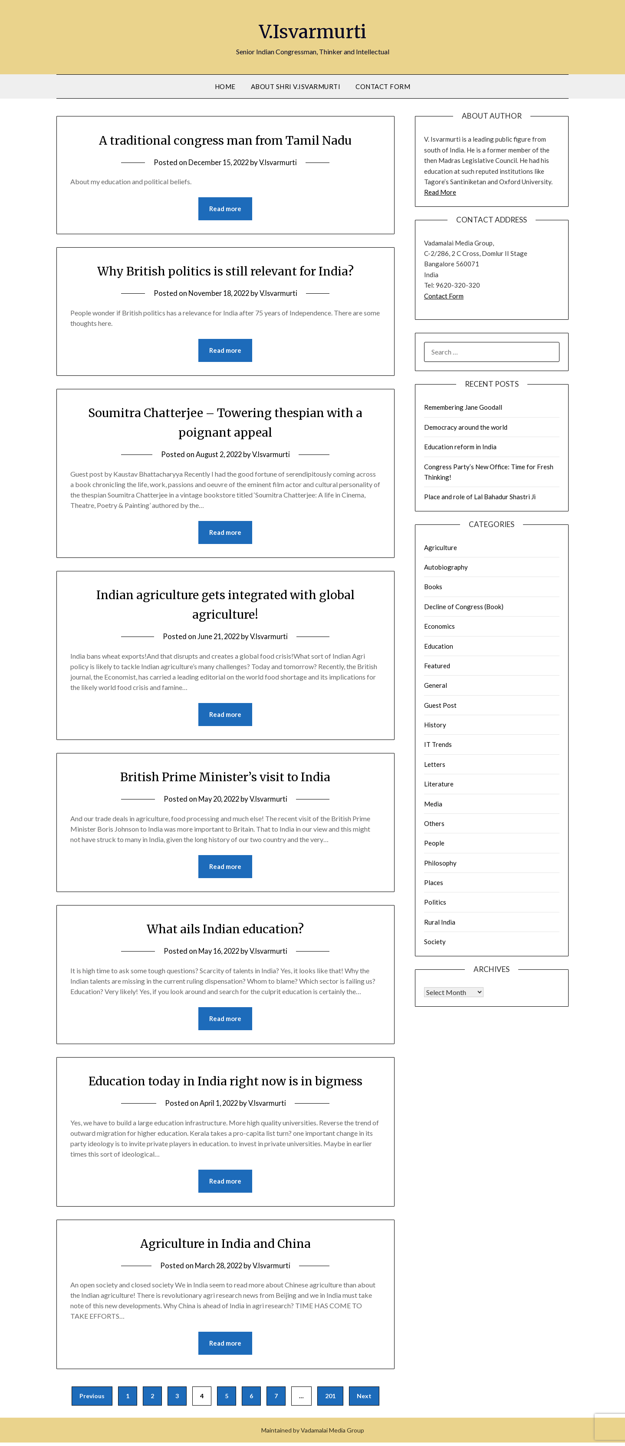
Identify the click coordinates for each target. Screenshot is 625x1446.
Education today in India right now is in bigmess (225, 1083)
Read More (440, 192)
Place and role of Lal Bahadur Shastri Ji (480, 497)
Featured (437, 666)
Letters (434, 764)
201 (330, 1399)
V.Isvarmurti (312, 31)
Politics (435, 902)
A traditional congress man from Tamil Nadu (225, 140)
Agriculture (440, 547)
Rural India (439, 922)
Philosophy (440, 863)
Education (438, 646)
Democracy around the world (465, 427)
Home (225, 86)
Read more (225, 209)
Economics (439, 626)
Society (435, 941)
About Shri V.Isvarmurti (296, 86)
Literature (439, 784)
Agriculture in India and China (225, 1246)
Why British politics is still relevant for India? (225, 271)
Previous (92, 1399)
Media (433, 804)
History (435, 725)
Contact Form (382, 86)
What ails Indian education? (225, 930)
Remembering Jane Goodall (463, 407)
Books (433, 586)
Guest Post (440, 705)
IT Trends (438, 744)
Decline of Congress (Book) (463, 606)
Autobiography (446, 567)
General (435, 685)
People (434, 843)
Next (364, 1399)
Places (433, 882)
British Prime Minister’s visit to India (225, 778)
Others (434, 823)
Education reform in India (460, 447)
